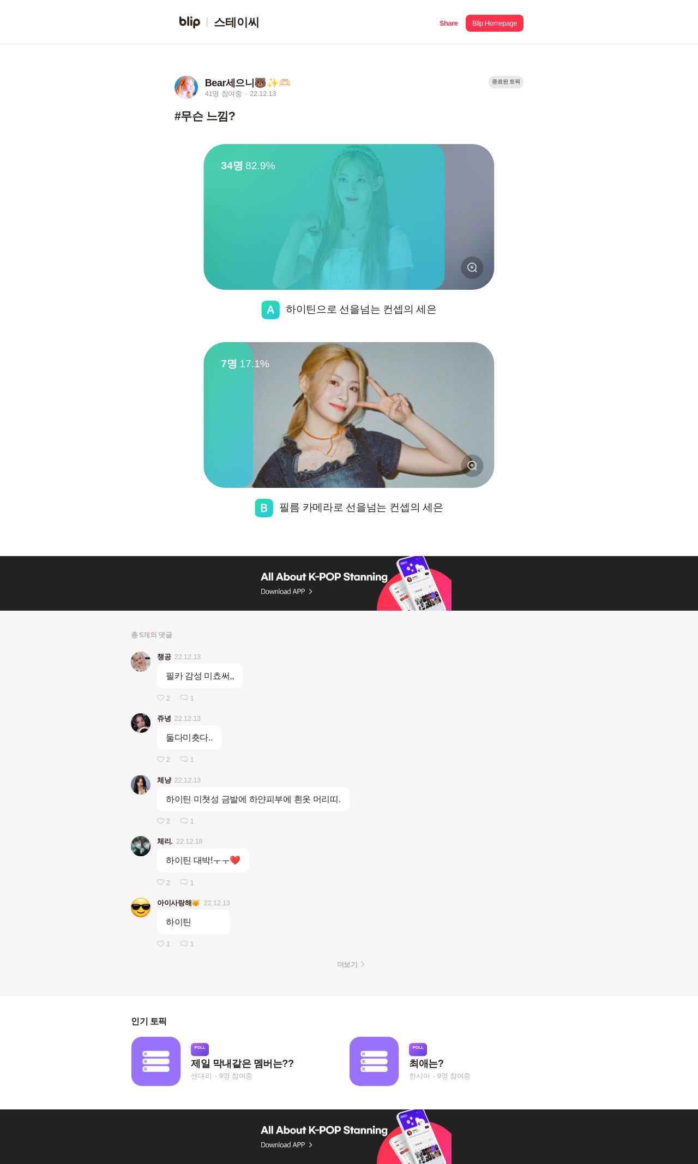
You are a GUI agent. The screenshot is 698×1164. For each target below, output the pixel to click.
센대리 (201, 1076)
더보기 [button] (347, 964)
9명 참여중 (235, 1076)
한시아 (419, 1076)
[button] (449, 22)
